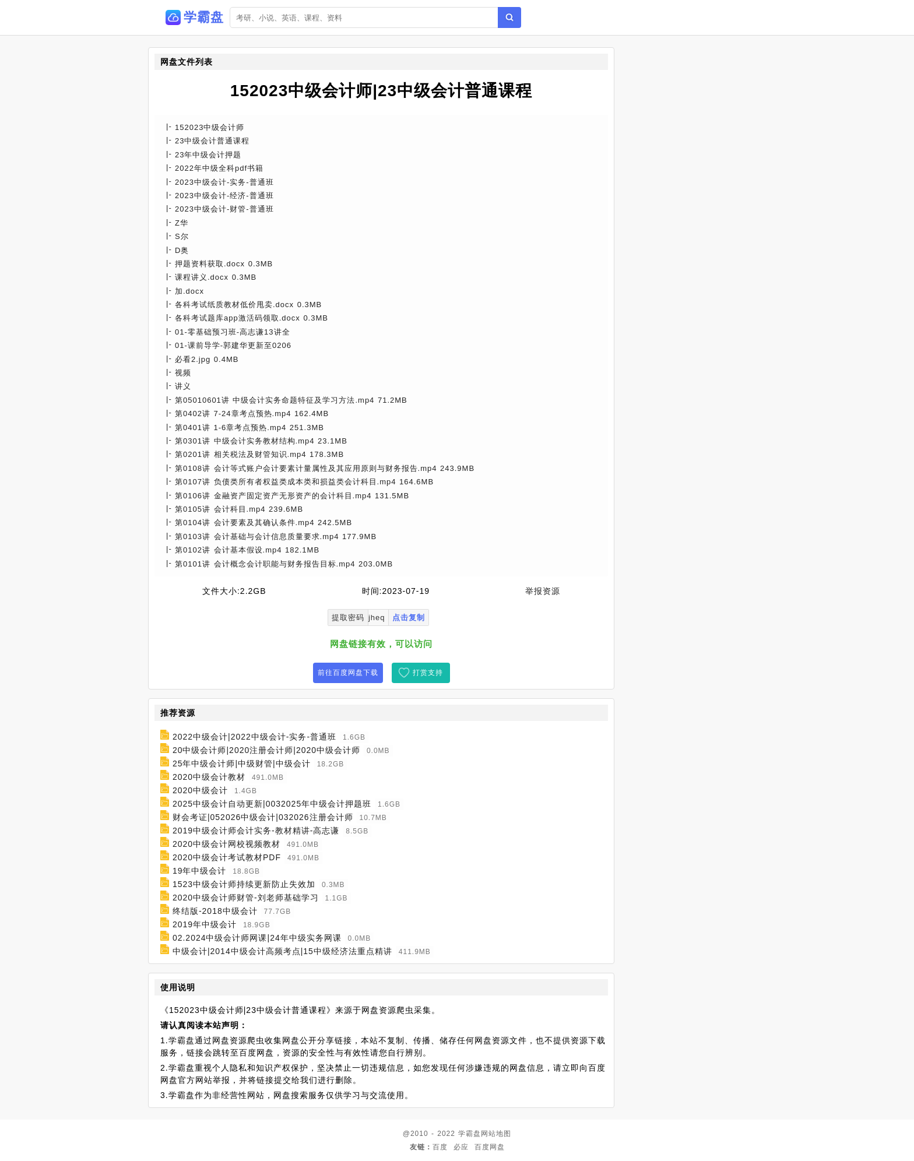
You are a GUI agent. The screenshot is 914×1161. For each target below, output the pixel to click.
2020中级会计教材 (209, 777)
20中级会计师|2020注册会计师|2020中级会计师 (266, 750)
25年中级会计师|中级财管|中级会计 (242, 763)
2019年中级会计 (205, 924)
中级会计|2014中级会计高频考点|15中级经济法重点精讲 (282, 951)
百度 (440, 1147)
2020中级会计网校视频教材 (226, 844)
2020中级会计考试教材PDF (227, 857)
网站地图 (496, 1134)
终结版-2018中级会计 (215, 911)
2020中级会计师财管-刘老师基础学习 (246, 897)
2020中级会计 (200, 790)
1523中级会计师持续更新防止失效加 (244, 884)
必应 (461, 1147)
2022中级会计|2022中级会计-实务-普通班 (254, 736)
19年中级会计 (200, 870)
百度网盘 (489, 1147)
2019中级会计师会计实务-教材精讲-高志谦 (256, 830)
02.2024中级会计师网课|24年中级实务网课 (257, 937)
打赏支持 (428, 673)
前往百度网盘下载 (348, 673)
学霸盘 (469, 1134)
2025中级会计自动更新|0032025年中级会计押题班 (272, 803)
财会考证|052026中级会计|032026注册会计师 (263, 817)
